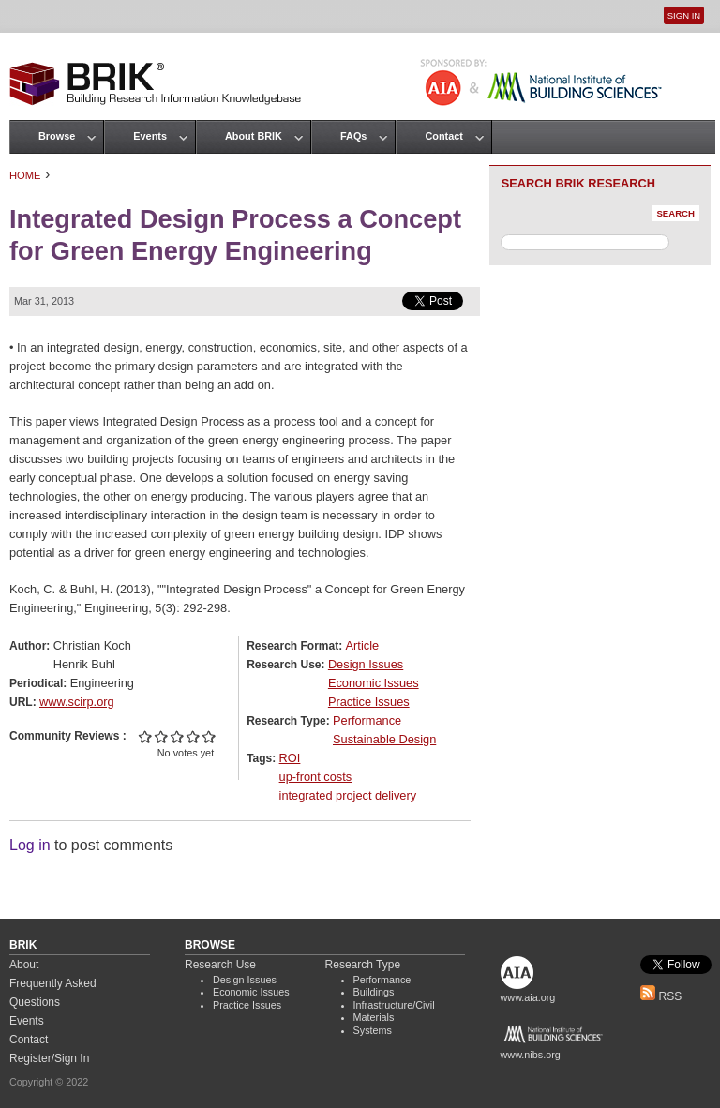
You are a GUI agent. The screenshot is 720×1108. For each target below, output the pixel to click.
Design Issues (365, 664)
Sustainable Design (384, 739)
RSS (661, 996)
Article (363, 645)
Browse (56, 136)
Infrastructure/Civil (394, 1005)
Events (150, 136)
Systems (372, 1030)
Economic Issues (373, 683)
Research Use (220, 964)
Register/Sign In (49, 1058)
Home (25, 175)
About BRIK (253, 136)
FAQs (353, 136)
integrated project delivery (348, 795)
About (23, 964)
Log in (30, 845)
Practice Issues (369, 702)
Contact (443, 136)
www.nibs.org (531, 1054)
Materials (374, 1017)
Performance (367, 720)
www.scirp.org (76, 702)
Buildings (374, 991)
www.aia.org (528, 997)
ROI (290, 758)
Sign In (684, 15)
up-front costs (315, 777)
